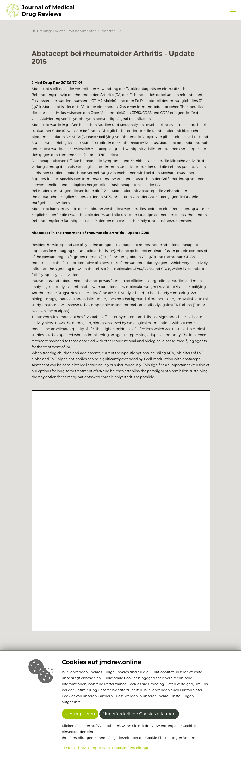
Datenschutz (75, 748)
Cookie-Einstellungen (133, 748)
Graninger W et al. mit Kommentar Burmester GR (79, 31)
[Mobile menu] (232, 9)
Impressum (100, 748)
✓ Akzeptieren (80, 713)
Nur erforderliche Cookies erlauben (139, 713)
